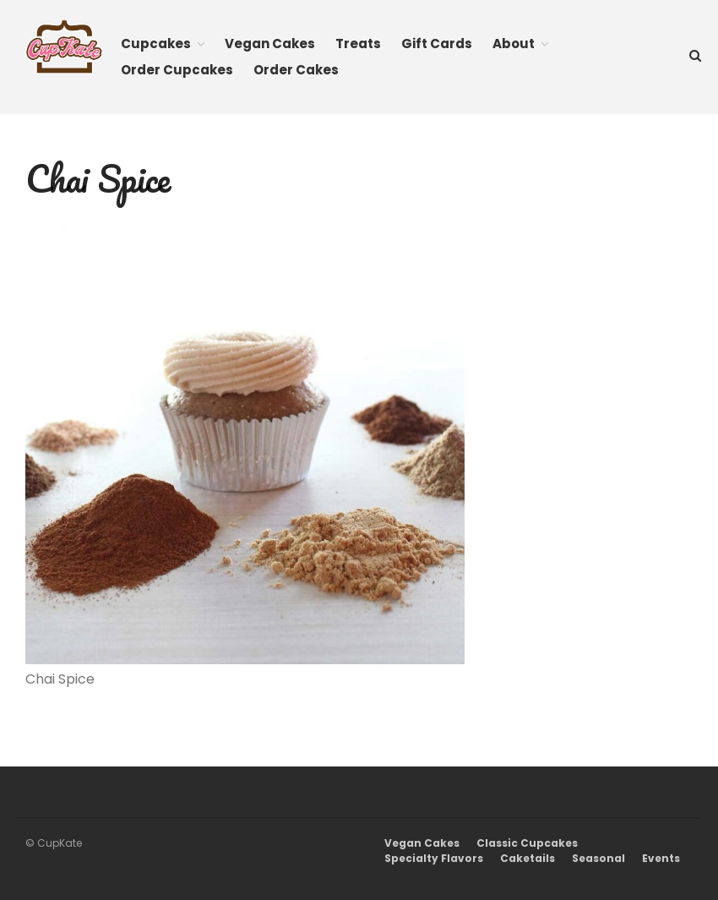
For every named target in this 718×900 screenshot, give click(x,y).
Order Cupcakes (177, 70)
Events (661, 858)
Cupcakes (156, 43)
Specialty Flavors (433, 858)
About (513, 43)
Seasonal (598, 858)
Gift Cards (436, 43)
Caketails (527, 858)
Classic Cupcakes (527, 843)
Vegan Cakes (270, 43)
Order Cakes (296, 70)
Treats (358, 43)
